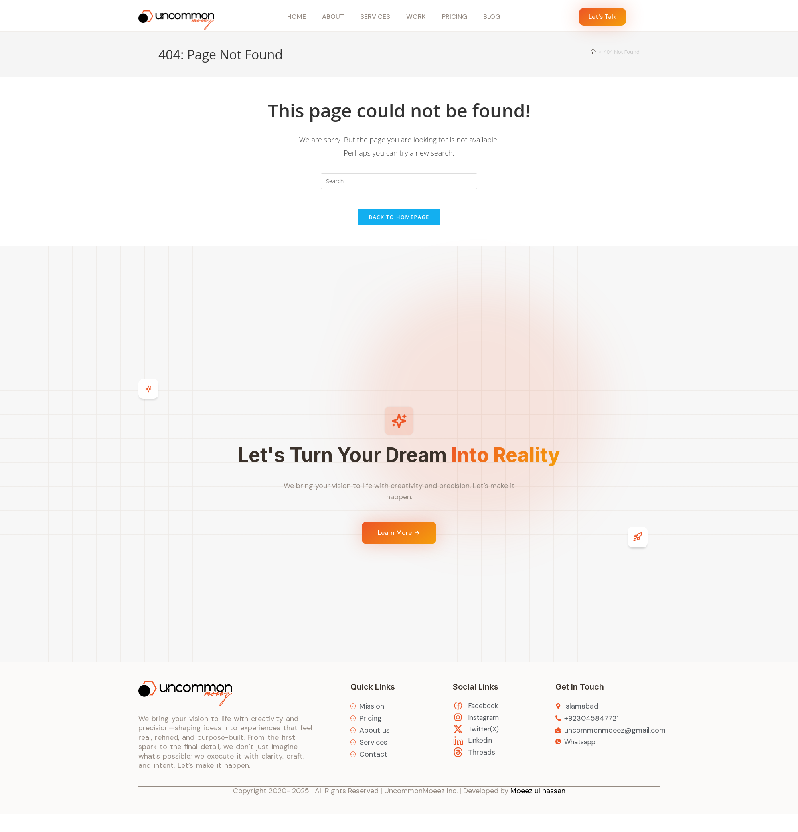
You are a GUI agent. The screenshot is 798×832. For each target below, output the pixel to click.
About (333, 16)
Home (296, 16)
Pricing (454, 16)
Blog (491, 16)
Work (416, 16)
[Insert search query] (399, 181)
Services (375, 16)
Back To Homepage (399, 221)
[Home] (593, 51)
